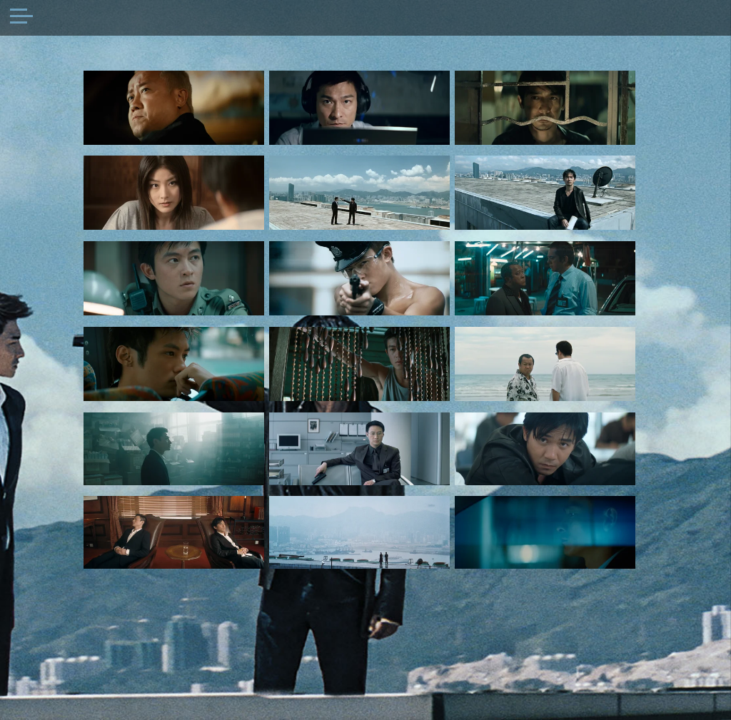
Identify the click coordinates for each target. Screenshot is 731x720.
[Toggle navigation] (21, 18)
